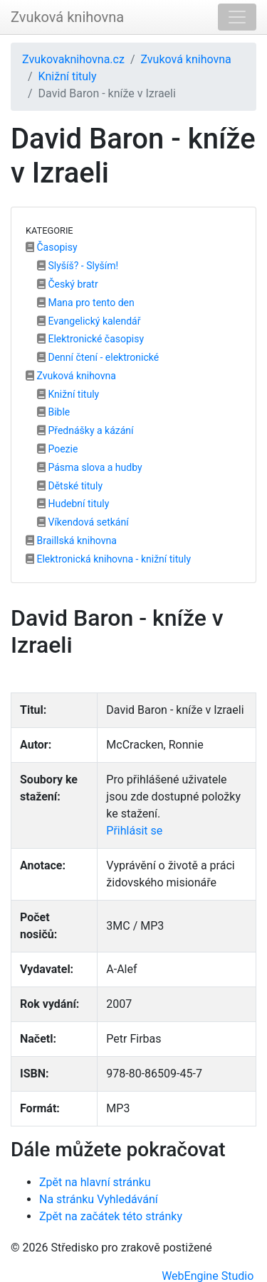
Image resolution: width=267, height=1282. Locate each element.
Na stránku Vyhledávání (98, 1199)
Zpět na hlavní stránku (95, 1182)
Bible (53, 412)
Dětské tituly (70, 485)
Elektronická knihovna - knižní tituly (108, 559)
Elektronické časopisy (90, 338)
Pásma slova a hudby (89, 467)
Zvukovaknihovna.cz (73, 59)
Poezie (57, 449)
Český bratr (67, 284)
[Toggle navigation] (237, 17)
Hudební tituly (73, 503)
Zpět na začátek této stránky (110, 1216)
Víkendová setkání (83, 522)
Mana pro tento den (86, 302)
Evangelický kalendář (88, 321)
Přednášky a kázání (85, 430)
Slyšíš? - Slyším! (77, 265)
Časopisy (52, 247)
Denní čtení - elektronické (98, 357)
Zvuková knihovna (67, 17)
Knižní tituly (67, 76)
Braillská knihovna (71, 540)
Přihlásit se (134, 830)
